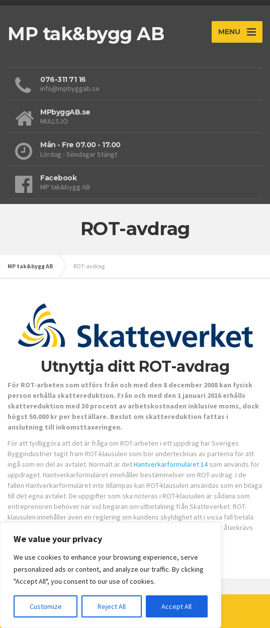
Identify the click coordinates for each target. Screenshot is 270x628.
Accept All (176, 606)
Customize (46, 606)
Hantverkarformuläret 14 (171, 464)
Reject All (112, 606)
